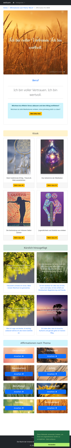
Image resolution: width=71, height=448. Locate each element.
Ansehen (19, 356)
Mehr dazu (19, 185)
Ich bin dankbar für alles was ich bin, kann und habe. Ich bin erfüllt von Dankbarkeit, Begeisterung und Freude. (52, 288)
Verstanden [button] (51, 444)
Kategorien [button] (20, 3)
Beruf (35, 80)
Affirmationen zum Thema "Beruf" (22, 8)
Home (5, 8)
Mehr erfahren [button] (50, 439)
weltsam (7, 2)
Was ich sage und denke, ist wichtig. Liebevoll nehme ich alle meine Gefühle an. (18, 330)
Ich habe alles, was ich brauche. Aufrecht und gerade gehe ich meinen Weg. (52, 330)
